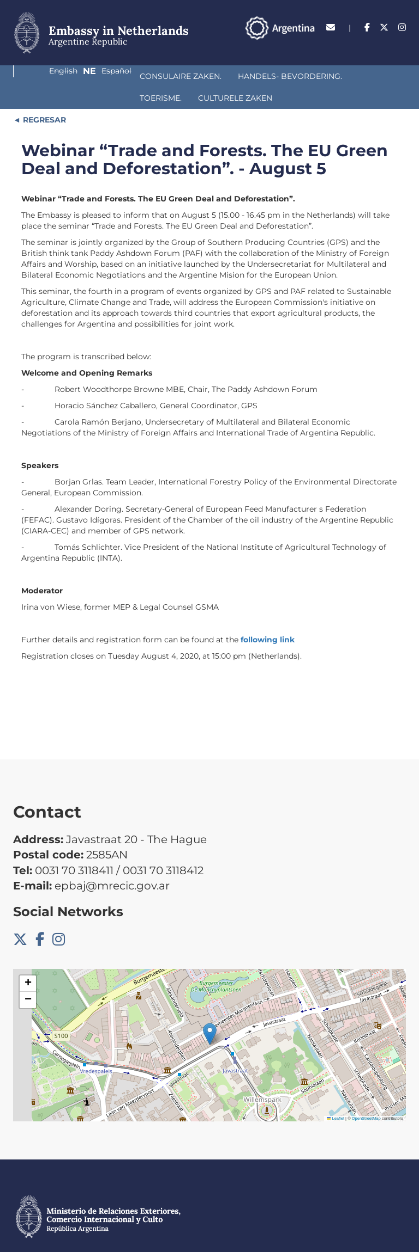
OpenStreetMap (366, 1096)
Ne (352, 46)
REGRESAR (43, 98)
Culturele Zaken (344, 76)
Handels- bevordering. (180, 76)
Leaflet (335, 1096)
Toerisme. (269, 76)
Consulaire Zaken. (70, 76)
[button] (210, 1012)
